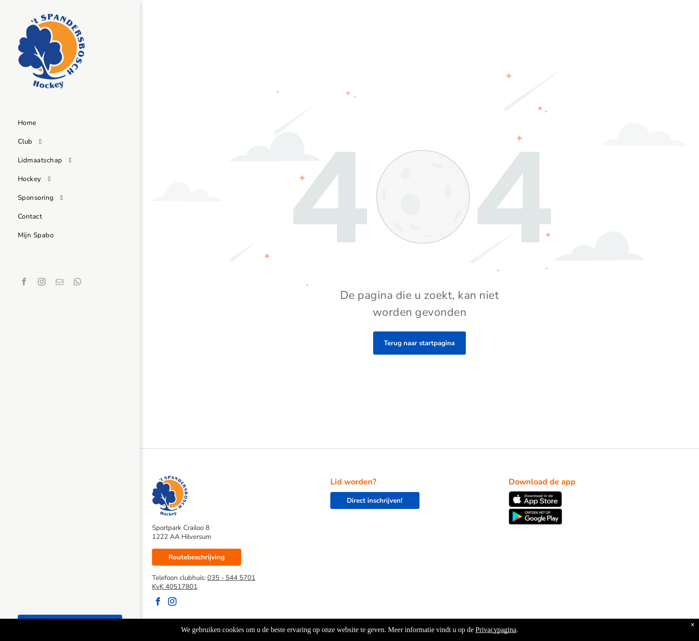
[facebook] (23, 283)
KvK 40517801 (174, 586)
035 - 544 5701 (231, 577)
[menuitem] (70, 122)
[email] (59, 283)
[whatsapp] (77, 283)
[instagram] (41, 283)
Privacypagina (496, 629)
